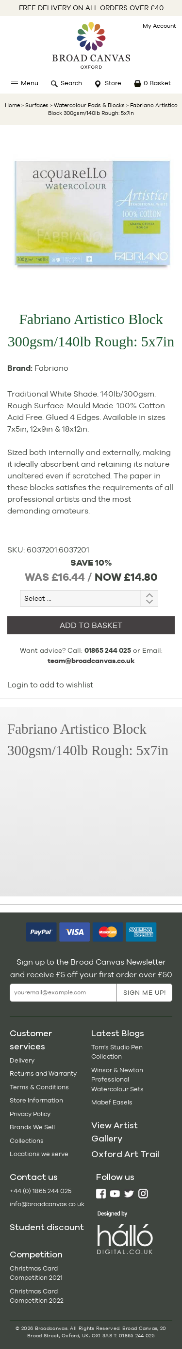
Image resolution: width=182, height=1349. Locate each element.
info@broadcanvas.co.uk (47, 1204)
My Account (159, 25)
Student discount (47, 1227)
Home (12, 105)
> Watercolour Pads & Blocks (87, 105)
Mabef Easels (111, 1102)
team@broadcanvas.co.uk (91, 661)
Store (113, 83)
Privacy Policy (30, 1114)
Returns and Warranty (43, 1073)
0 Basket (157, 83)
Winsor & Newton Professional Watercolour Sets (117, 1079)
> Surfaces (35, 105)
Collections (27, 1140)
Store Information (36, 1100)
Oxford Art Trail (125, 1154)
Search (71, 83)
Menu (29, 83)
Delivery (22, 1060)
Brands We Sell (32, 1127)
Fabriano (51, 368)
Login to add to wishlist (50, 684)
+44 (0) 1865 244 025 (40, 1191)
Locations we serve (39, 1154)
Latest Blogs (117, 1033)
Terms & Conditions (39, 1087)
